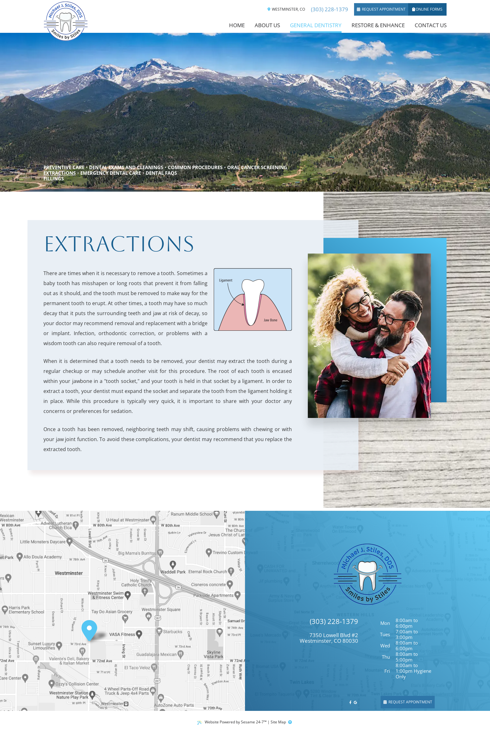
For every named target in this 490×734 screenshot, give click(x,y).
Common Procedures (195, 167)
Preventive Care (63, 167)
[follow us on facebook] (350, 702)
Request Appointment (381, 9)
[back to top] (290, 722)
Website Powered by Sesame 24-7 (232, 722)
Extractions (59, 173)
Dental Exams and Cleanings (126, 167)
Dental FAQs (161, 173)
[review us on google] (355, 702)
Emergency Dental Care (110, 173)
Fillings (53, 178)
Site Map (278, 722)
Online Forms (427, 9)
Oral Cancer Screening (257, 167)
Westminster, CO (286, 9)
